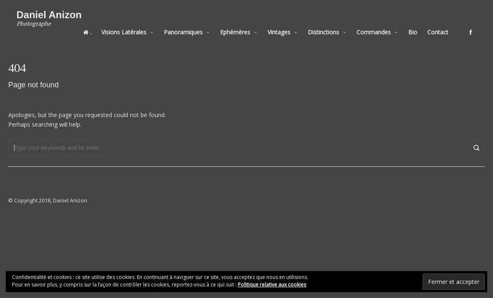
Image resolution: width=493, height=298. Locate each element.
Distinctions (331, 25)
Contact (446, 25)
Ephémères (243, 25)
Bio (421, 25)
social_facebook (479, 25)
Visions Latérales (132, 25)
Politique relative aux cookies (272, 284)
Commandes (382, 25)
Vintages (287, 25)
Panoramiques (191, 25)
